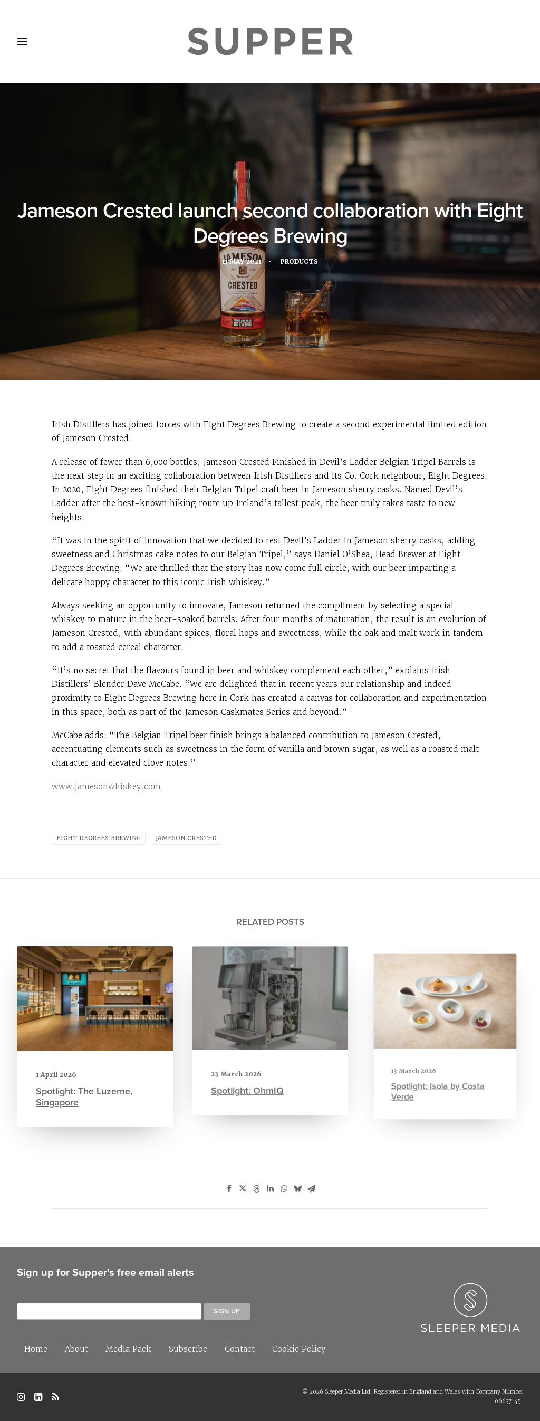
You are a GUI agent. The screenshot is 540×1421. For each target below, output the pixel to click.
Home (35, 1349)
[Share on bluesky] (297, 1188)
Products (301, 263)
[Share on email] (311, 1188)
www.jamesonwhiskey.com (106, 786)
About (76, 1349)
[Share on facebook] (229, 1188)
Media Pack (128, 1349)
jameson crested (186, 838)
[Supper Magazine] (270, 42)
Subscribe (188, 1349)
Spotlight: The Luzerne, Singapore (85, 1091)
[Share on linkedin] (270, 1188)
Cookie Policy (299, 1349)
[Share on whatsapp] (283, 1188)
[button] (95, 1002)
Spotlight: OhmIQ (254, 1071)
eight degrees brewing (98, 838)
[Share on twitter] (242, 1188)
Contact (240, 1349)
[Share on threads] (256, 1188)
